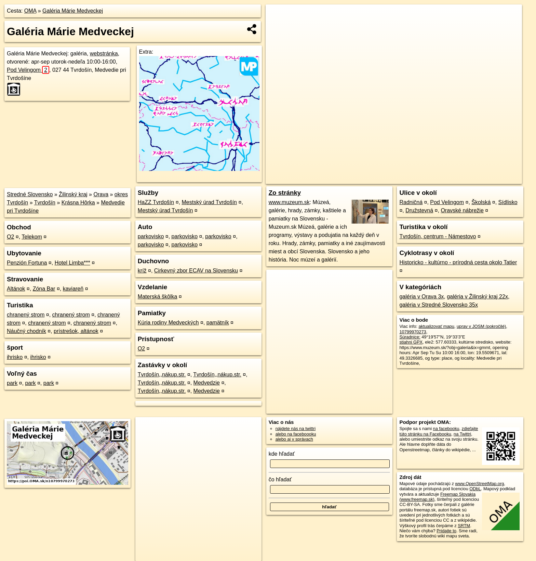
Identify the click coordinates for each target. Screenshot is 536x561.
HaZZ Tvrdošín (156, 202)
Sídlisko (508, 202)
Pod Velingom (28, 70)
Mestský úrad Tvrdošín (209, 202)
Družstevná (419, 210)
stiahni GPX (411, 342)
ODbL (475, 488)
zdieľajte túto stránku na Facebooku (438, 431)
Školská (481, 202)
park (12, 383)
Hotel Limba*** (72, 263)
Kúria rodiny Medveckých (168, 322)
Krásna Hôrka (78, 202)
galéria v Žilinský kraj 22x (477, 296)
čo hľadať (280, 479)
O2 (10, 237)
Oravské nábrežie (462, 210)
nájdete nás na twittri (296, 428)
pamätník (217, 322)
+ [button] (277, 16)
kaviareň (73, 289)
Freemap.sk (437, 179)
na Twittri (462, 434)
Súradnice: (409, 336)
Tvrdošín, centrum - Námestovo (437, 236)
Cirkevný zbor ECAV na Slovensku (196, 270)
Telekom (32, 237)
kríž (142, 270)
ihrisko (15, 357)
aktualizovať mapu (436, 326)
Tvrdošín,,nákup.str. (162, 374)
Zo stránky (285, 192)
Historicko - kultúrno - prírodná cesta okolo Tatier (458, 262)
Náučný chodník (26, 331)
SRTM (464, 525)
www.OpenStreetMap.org (479, 483)
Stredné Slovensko (30, 194)
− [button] (277, 27)
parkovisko (151, 236)
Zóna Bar (44, 289)
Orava (100, 194)
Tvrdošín (44, 202)
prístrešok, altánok (76, 331)
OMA (30, 11)
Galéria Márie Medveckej (72, 11)
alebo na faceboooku (296, 434)
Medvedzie (206, 383)
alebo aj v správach (294, 439)
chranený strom (25, 315)
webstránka (104, 53)
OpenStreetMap (402, 179)
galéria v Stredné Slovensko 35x (438, 305)
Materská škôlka (157, 296)
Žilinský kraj (73, 194)
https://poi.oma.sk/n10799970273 (490, 179)
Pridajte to (446, 530)
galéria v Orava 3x (421, 296)
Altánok (16, 289)
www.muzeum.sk (289, 202)
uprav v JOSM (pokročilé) (481, 326)
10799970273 (412, 331)
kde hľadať (282, 454)
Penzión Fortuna (27, 263)
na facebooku (446, 428)
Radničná (411, 202)
